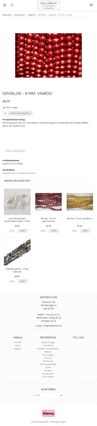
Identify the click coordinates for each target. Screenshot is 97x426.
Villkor (17, 345)
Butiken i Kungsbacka (48, 348)
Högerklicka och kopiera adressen (19, 173)
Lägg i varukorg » (20, 113)
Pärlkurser (48, 361)
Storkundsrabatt (48, 364)
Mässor (48, 352)
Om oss (48, 358)
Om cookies (48, 355)
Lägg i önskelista (15, 151)
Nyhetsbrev (48, 373)
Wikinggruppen (58, 422)
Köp (23, 231)
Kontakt (18, 342)
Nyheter (48, 370)
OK (61, 395)
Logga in (18, 348)
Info (12, 231)
